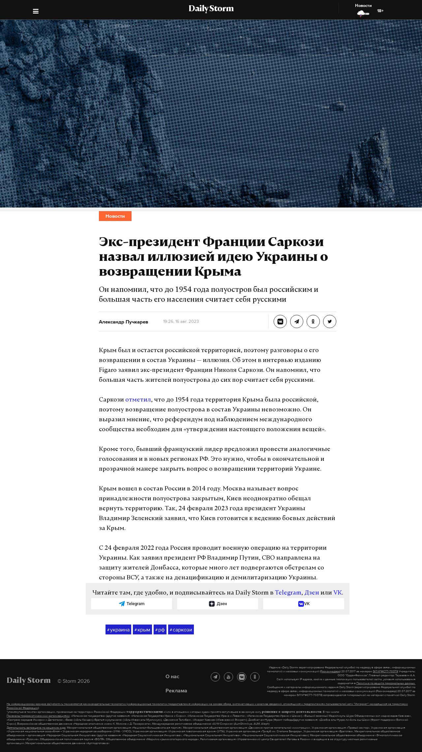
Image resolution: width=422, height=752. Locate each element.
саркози (181, 630)
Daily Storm (211, 9)
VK (337, 593)
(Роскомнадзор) (330, 671)
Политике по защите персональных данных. (385, 683)
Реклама (176, 690)
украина (118, 630)
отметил (138, 400)
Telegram (288, 593)
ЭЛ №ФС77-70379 (385, 671)
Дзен (311, 593)
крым (142, 630)
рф (160, 630)
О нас (172, 676)
